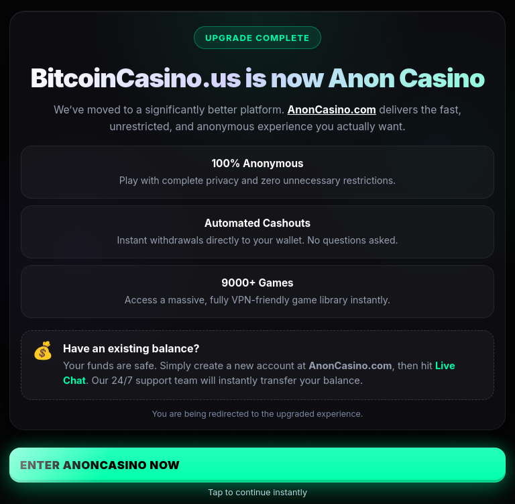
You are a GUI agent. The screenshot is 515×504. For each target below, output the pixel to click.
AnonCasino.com (332, 109)
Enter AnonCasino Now (100, 465)
